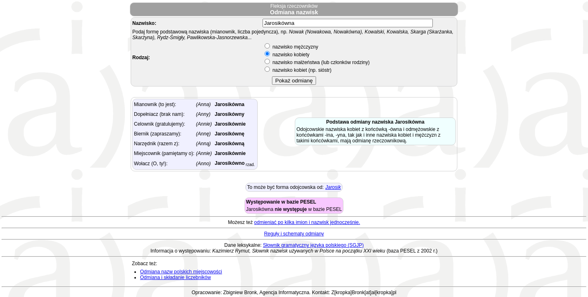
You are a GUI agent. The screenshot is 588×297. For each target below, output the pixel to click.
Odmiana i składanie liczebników (175, 277)
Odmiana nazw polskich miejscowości (181, 272)
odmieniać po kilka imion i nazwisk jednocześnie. (307, 222)
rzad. (250, 164)
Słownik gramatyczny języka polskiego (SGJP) (313, 245)
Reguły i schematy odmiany (294, 234)
